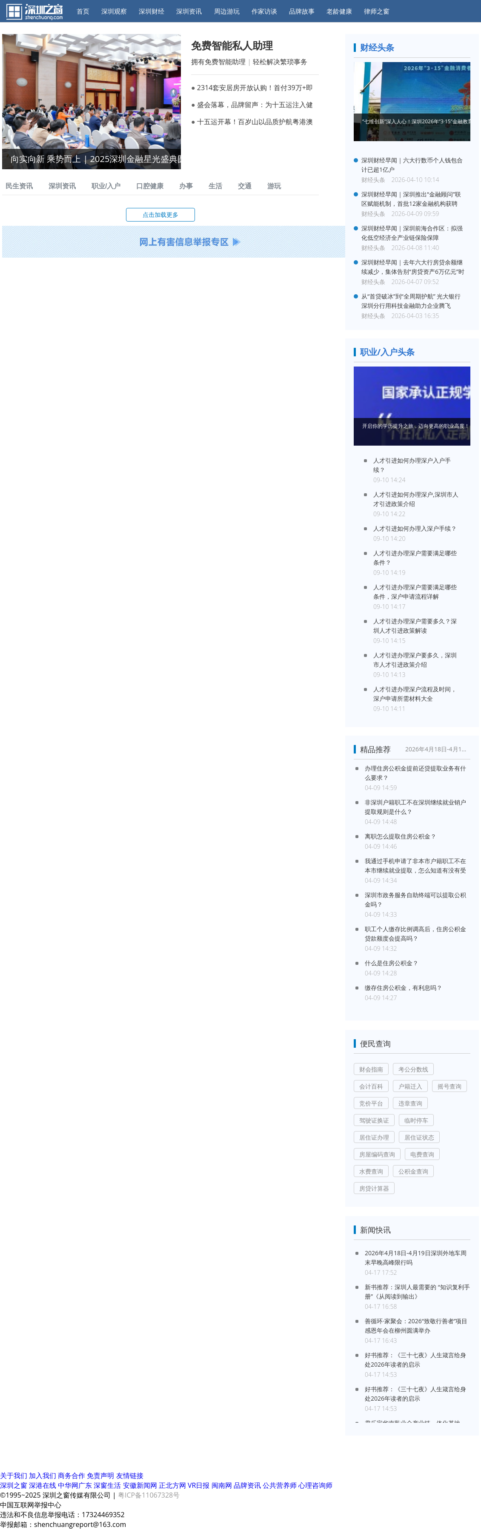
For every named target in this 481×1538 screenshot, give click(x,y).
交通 (245, 186)
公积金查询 (413, 1171)
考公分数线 (413, 1069)
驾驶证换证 (374, 1120)
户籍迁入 (410, 1086)
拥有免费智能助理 (218, 61)
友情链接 (129, 1475)
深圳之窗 (14, 1485)
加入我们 (42, 1475)
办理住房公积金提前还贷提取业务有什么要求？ (415, 773)
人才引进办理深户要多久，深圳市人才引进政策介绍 (415, 659)
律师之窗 (376, 11)
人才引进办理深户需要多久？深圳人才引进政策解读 (415, 625)
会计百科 (371, 1086)
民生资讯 (19, 186)
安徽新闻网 (141, 1485)
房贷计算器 (374, 1188)
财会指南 (371, 1069)
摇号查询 (449, 1086)
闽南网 (223, 1485)
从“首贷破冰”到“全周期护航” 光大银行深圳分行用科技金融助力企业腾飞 (411, 301)
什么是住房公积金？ (391, 963)
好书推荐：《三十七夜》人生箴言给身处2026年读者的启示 (415, 1359)
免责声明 (100, 1475)
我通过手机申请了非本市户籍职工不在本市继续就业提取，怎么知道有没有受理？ (415, 866)
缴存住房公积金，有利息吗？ (403, 988)
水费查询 (371, 1171)
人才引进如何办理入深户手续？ (415, 528)
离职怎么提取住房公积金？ (400, 836)
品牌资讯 (248, 1485)
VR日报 (200, 1485)
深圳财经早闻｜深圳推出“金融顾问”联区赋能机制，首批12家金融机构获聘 (411, 199)
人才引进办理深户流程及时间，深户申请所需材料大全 (415, 693)
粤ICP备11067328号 (149, 1495)
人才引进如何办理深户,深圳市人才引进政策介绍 (415, 499)
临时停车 (416, 1120)
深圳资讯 (189, 11)
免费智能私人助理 (232, 45)
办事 (186, 186)
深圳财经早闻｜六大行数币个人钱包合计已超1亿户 (412, 164)
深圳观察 (114, 11)
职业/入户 (106, 186)
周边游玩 (227, 11)
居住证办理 (374, 1137)
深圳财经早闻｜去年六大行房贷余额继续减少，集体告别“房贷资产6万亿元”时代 (412, 267)
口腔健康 (149, 186)
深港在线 (43, 1485)
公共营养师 (280, 1485)
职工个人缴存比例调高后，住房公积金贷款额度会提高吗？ (415, 933)
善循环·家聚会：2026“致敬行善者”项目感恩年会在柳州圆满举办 (416, 1325)
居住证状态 (419, 1137)
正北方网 (173, 1485)
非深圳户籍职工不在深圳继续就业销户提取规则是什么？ (415, 807)
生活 (215, 186)
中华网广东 (76, 1485)
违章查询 (410, 1103)
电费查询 (422, 1154)
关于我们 (13, 1475)
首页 (83, 11)
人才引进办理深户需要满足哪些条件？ (415, 557)
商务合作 (71, 1475)
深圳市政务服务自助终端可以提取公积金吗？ (415, 899)
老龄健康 (339, 11)
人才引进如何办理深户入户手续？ (412, 465)
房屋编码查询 (377, 1154)
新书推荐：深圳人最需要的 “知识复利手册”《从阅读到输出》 (417, 1291)
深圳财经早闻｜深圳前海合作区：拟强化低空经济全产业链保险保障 (412, 233)
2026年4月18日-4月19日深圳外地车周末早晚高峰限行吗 (437, 749)
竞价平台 (371, 1103)
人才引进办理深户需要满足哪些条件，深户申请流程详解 (415, 591)
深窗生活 (108, 1485)
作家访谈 (264, 11)
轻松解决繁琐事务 (280, 61)
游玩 (274, 186)
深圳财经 (151, 11)
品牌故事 (302, 11)
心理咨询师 (315, 1485)
